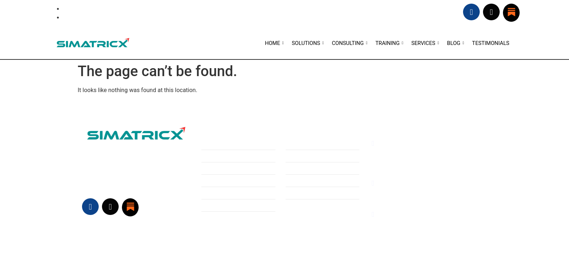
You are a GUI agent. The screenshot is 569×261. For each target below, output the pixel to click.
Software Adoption (223, 193)
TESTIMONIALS (490, 43)
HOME (274, 43)
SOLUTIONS (307, 43)
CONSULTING (349, 43)
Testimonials (300, 168)
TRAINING (389, 43)
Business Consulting (224, 143)
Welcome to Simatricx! (312, 181)
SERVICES (425, 43)
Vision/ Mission (303, 156)
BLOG (455, 43)
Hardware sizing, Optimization (236, 181)
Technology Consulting (228, 156)
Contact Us (298, 193)
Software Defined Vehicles (232, 168)
